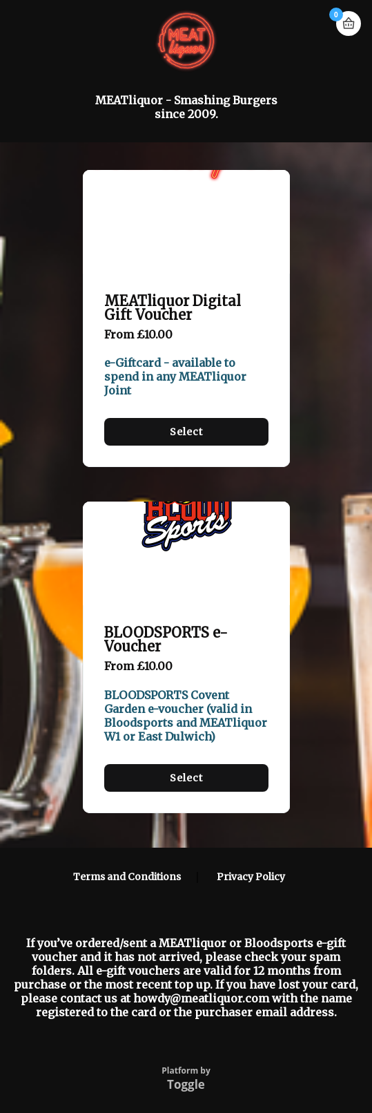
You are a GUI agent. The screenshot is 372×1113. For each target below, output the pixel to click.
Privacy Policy (251, 877)
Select (186, 432)
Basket (348, 23)
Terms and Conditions (127, 877)
